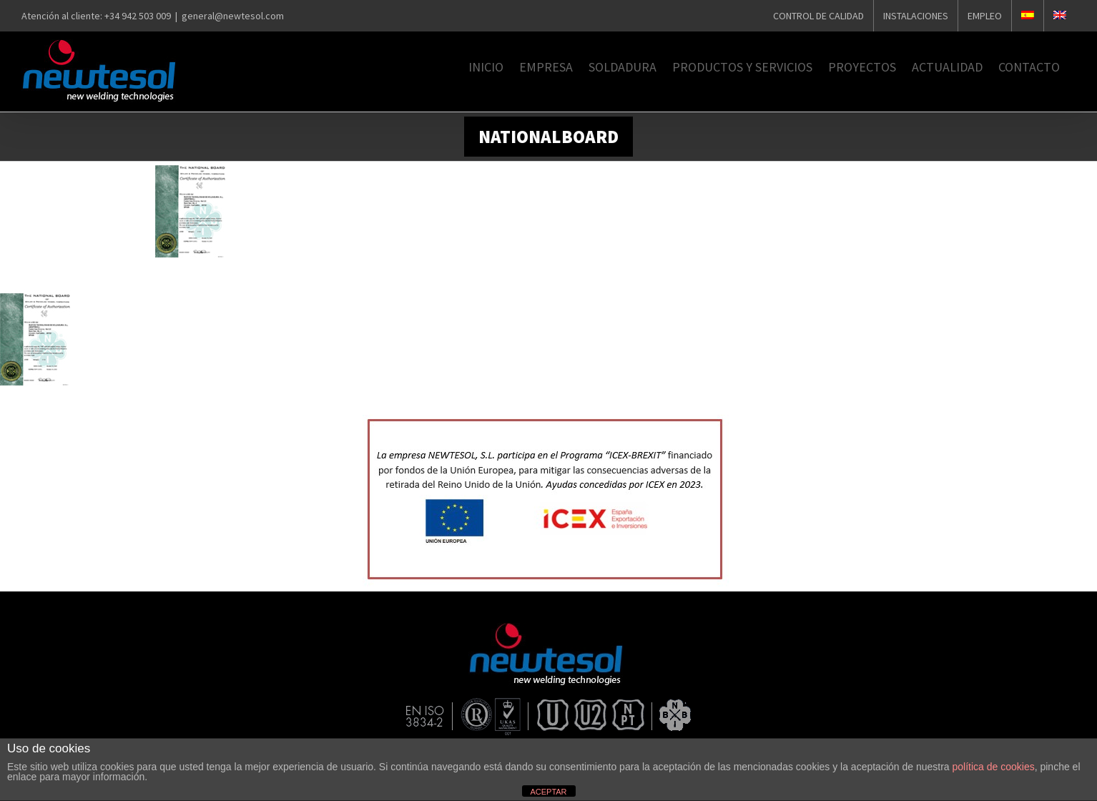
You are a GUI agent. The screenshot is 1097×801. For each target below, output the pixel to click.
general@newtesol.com (233, 15)
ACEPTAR (548, 791)
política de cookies (994, 766)
